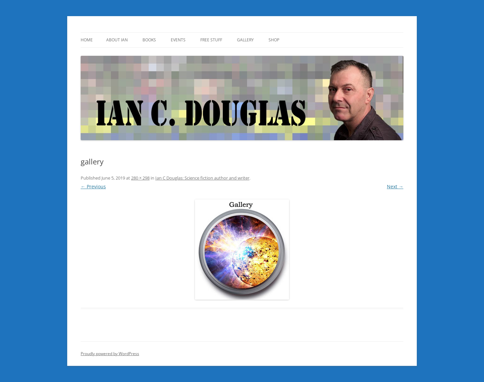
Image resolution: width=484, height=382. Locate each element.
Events (178, 40)
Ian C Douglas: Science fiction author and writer (202, 178)
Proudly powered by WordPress (110, 353)
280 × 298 (140, 178)
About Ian (117, 40)
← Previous (93, 186)
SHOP (274, 40)
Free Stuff (211, 40)
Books (149, 40)
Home (87, 40)
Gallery (245, 40)
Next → (395, 186)
